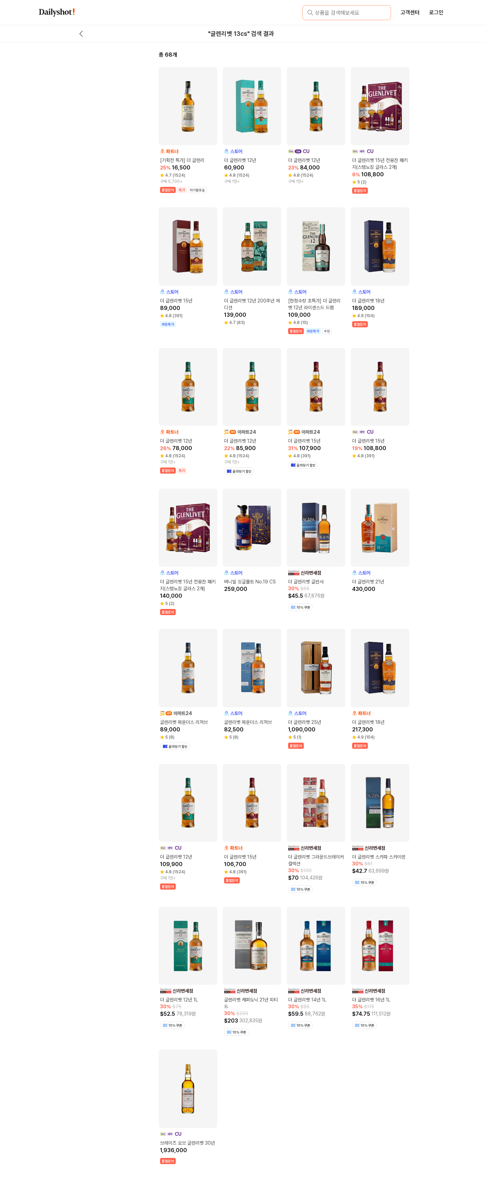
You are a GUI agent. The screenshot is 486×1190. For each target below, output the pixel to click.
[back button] (81, 34)
